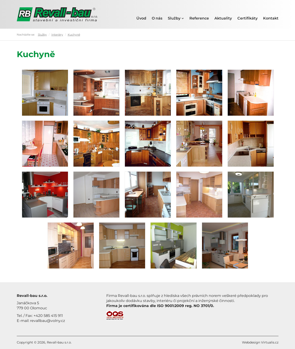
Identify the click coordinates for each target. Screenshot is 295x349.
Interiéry (57, 34)
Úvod (141, 18)
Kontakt (270, 18)
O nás (157, 18)
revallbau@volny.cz (47, 320)
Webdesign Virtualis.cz (260, 342)
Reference (199, 18)
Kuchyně (74, 34)
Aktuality (223, 18)
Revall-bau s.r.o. (59, 342)
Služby (176, 18)
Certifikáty (247, 18)
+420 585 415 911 (48, 315)
